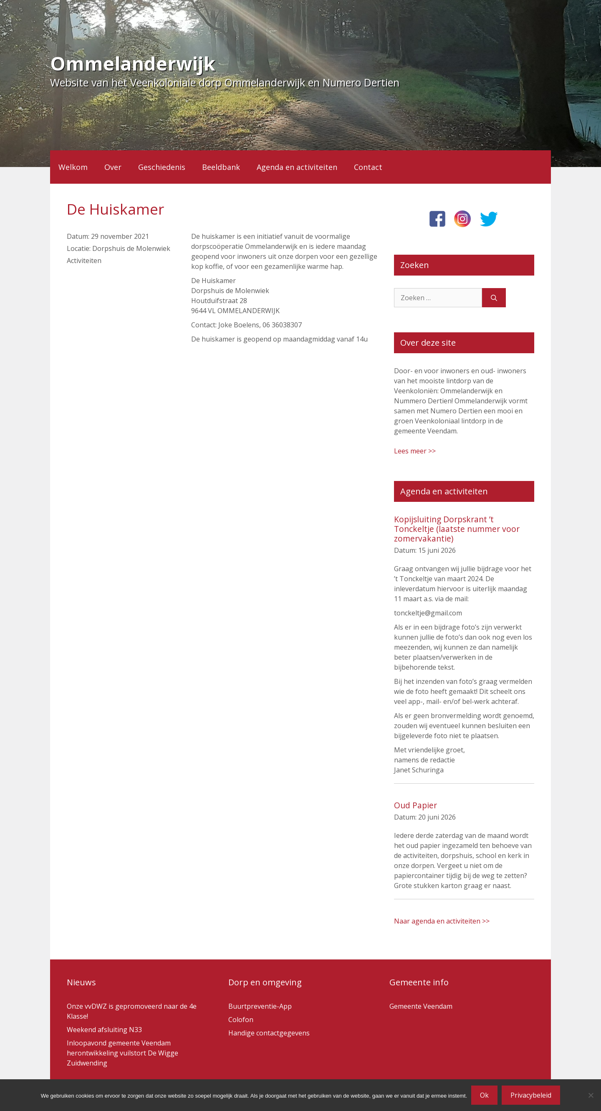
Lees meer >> (415, 451)
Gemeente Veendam (420, 1006)
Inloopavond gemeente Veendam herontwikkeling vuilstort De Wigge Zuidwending (122, 1053)
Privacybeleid (530, 1095)
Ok (484, 1095)
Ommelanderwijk (132, 63)
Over (112, 167)
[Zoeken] (494, 297)
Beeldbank (221, 167)
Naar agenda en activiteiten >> (442, 921)
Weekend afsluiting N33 (104, 1029)
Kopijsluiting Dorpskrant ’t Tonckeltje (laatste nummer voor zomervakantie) (457, 529)
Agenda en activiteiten (297, 167)
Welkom (73, 167)
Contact (368, 167)
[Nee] (590, 1095)
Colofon (240, 1019)
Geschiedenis (161, 167)
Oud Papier (415, 805)
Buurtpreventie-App (260, 1006)
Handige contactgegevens (269, 1033)
